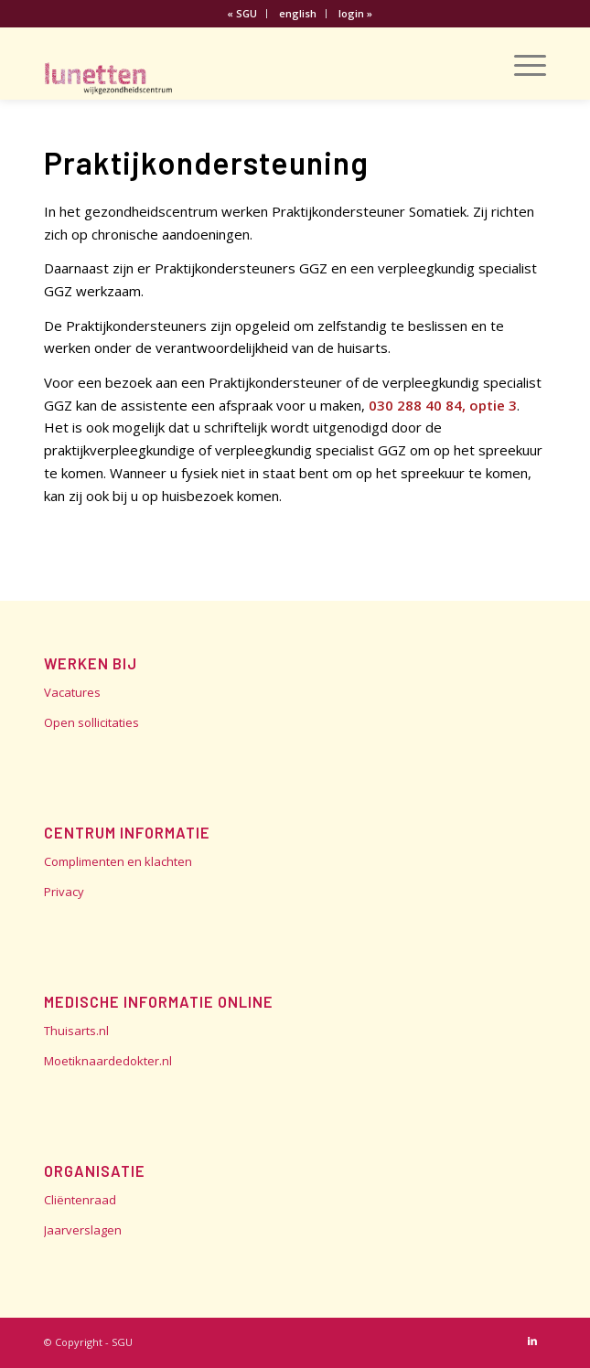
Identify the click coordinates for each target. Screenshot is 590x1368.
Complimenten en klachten (118, 861)
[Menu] (521, 63)
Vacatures (72, 692)
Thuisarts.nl (76, 1030)
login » (355, 13)
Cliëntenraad (80, 1200)
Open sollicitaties (91, 722)
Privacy (64, 891)
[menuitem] (242, 13)
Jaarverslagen (83, 1230)
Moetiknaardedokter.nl (108, 1061)
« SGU (242, 13)
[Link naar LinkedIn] (532, 1340)
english (297, 13)
